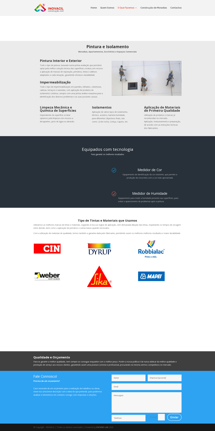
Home (94, 8)
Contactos (176, 8)
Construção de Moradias (153, 8)
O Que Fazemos (126, 8)
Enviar (174, 417)
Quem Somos (107, 8)
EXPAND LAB (102, 427)
